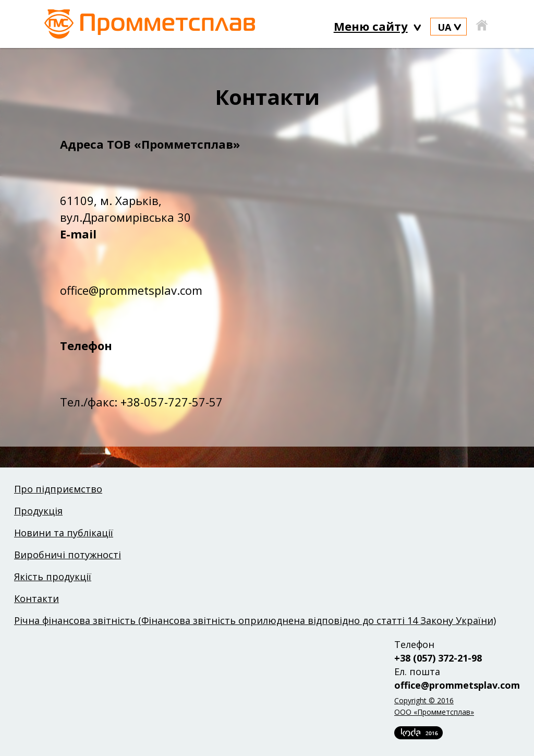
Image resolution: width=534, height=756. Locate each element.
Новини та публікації (63, 532)
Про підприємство (58, 489)
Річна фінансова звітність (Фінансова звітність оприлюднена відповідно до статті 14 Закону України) (255, 620)
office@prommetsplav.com (457, 685)
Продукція (38, 510)
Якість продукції (52, 576)
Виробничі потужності (67, 554)
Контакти (36, 598)
